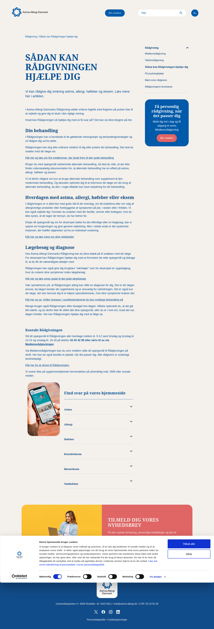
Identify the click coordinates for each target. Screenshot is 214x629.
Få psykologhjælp (154, 73)
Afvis (189, 600)
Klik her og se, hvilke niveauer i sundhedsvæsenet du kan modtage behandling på (74, 299)
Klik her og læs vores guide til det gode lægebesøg (55, 278)
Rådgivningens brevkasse (158, 86)
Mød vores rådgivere (156, 80)
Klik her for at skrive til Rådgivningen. (47, 365)
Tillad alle (189, 590)
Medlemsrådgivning (155, 53)
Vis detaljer (156, 623)
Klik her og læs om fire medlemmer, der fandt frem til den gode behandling (69, 157)
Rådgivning (31, 36)
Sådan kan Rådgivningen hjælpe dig (58, 36)
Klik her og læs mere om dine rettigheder (49, 236)
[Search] (156, 13)
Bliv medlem (115, 13)
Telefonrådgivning (154, 60)
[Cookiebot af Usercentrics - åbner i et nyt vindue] (19, 623)
